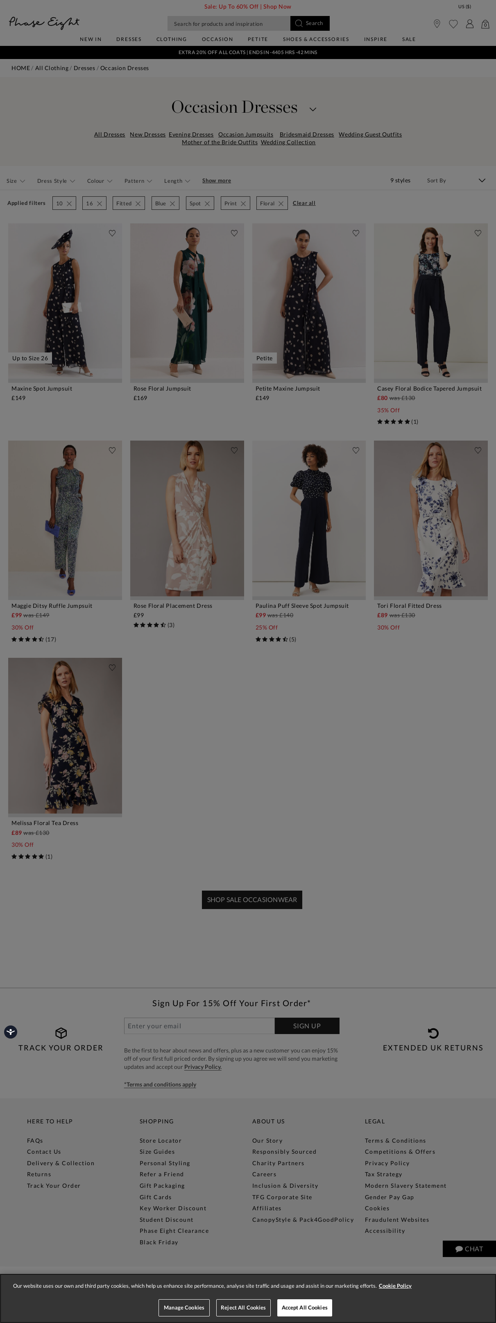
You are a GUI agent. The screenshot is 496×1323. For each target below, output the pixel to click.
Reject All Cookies (243, 1307)
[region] (248, 1298)
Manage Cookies (184, 1307)
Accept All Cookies (305, 1307)
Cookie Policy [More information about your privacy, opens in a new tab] (395, 1285)
